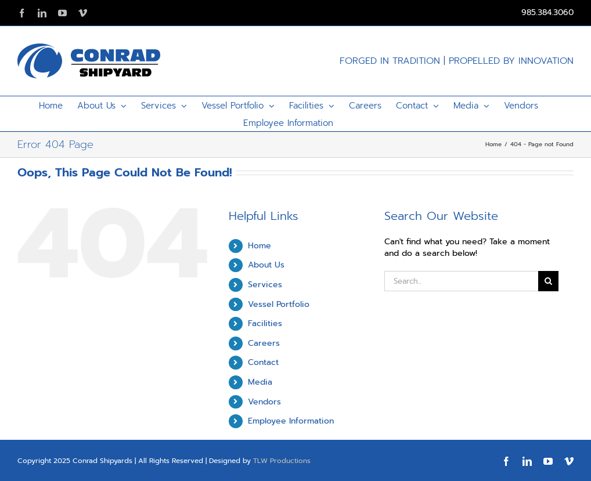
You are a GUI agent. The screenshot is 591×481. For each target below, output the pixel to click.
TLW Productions (282, 460)
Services (265, 285)
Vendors (264, 402)
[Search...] (461, 281)
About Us (266, 265)
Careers (264, 343)
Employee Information (291, 421)
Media (260, 382)
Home (259, 246)
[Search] (548, 281)
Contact (263, 362)
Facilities (265, 323)
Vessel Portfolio (278, 304)
